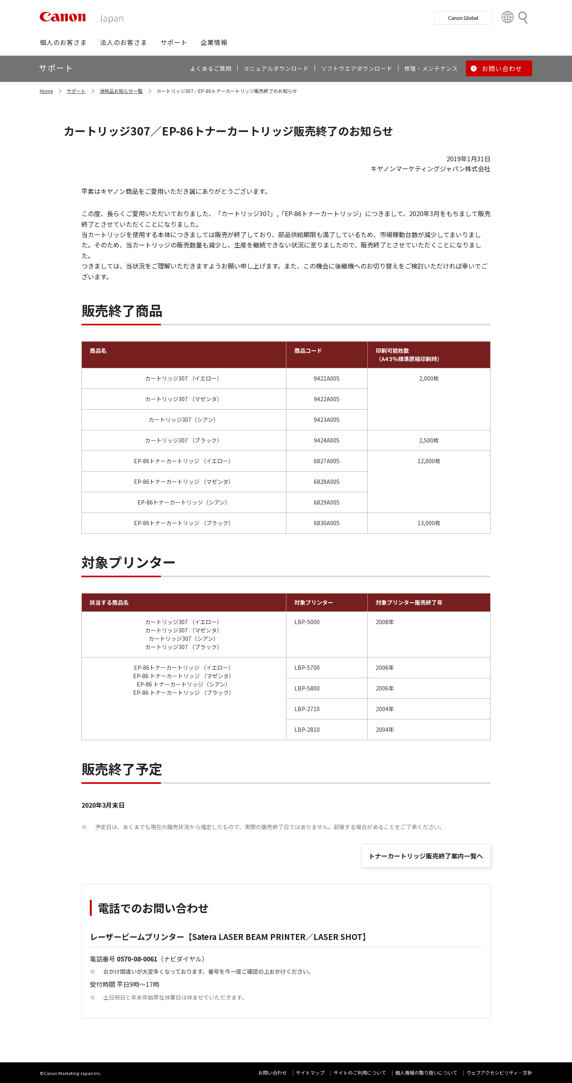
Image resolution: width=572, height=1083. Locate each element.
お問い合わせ (272, 1072)
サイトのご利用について (360, 1072)
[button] (63, 42)
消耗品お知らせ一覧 (121, 90)
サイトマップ (310, 1072)
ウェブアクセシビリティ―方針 (499, 1072)
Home (46, 90)
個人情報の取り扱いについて (426, 1072)
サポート (76, 90)
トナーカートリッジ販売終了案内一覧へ (426, 856)
